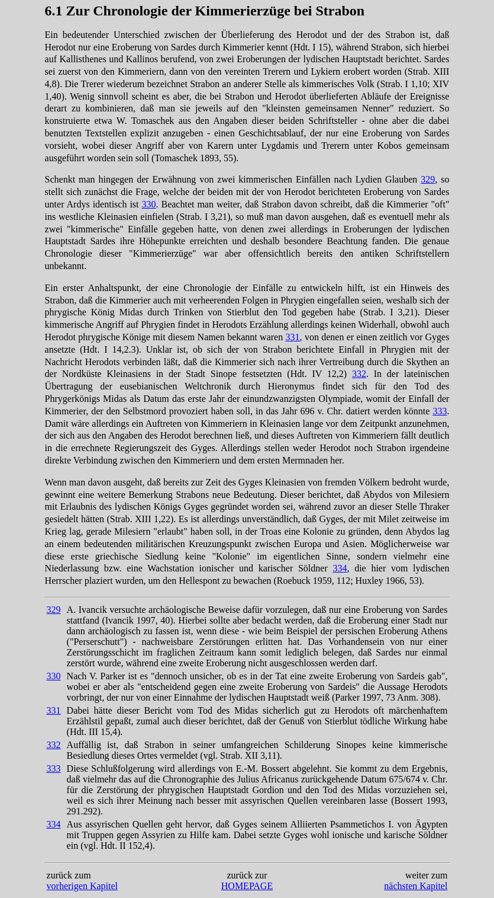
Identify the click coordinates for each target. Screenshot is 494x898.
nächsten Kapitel (415, 886)
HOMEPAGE (247, 886)
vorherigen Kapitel (82, 886)
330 (148, 204)
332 (359, 374)
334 (339, 568)
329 (428, 179)
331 (293, 337)
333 (439, 411)
